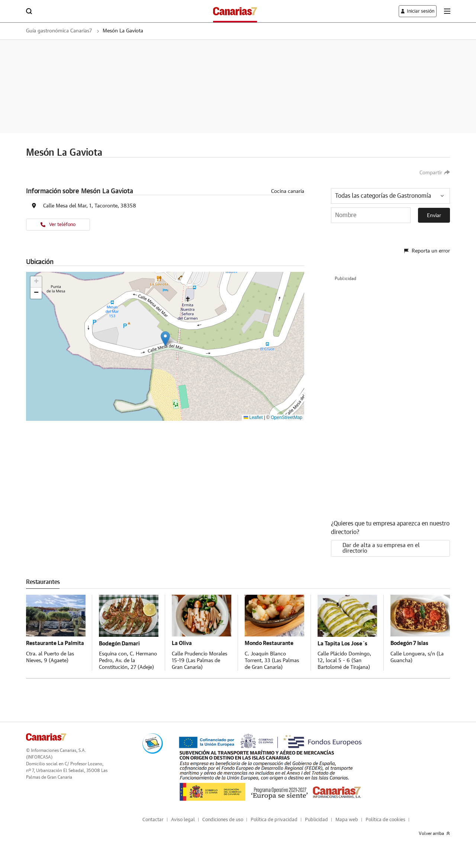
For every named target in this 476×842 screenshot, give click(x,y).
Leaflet (253, 417)
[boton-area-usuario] (413, 11)
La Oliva (182, 636)
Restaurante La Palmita (45, 640)
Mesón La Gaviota (136, 31)
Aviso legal (183, 813)
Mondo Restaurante (270, 636)
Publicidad (316, 813)
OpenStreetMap (286, 417)
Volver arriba (434, 827)
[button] (165, 338)
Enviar (434, 215)
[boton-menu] (447, 11)
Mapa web (346, 813)
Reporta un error (427, 247)
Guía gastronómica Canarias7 (64, 31)
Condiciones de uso (222, 813)
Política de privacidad (274, 813)
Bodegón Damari (120, 636)
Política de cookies (385, 813)
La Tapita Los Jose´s (343, 636)
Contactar (153, 813)
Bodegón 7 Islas (410, 636)
